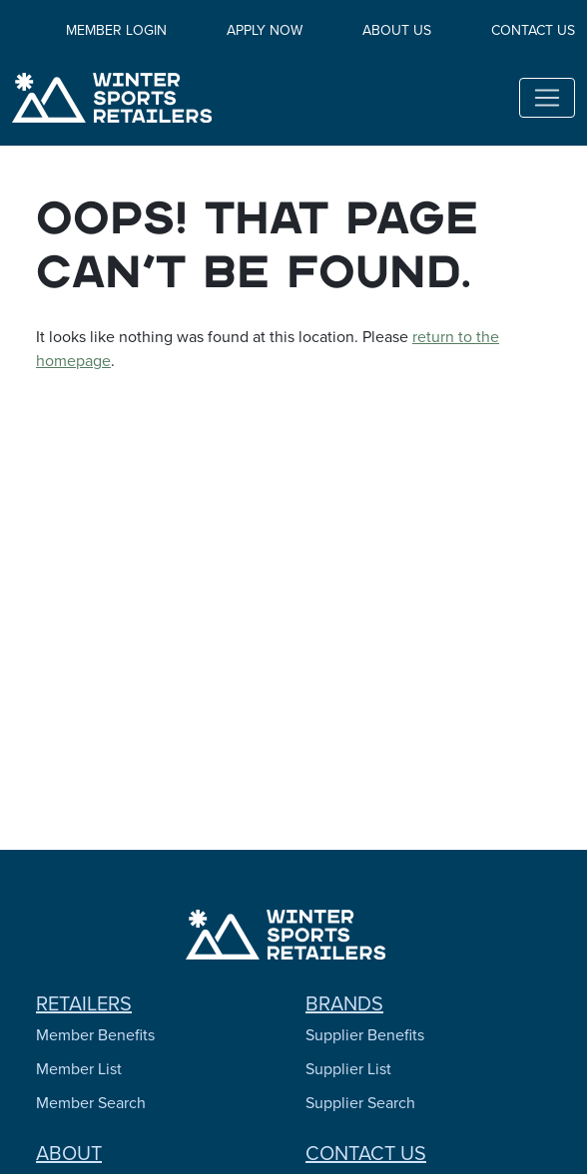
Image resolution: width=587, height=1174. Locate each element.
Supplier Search (360, 1102)
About (69, 1153)
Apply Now (264, 30)
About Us (396, 30)
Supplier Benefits (364, 1034)
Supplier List (348, 1068)
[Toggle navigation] (547, 98)
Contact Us (533, 30)
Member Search (91, 1102)
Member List (79, 1068)
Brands (344, 1003)
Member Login (116, 30)
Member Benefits (95, 1034)
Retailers (84, 1003)
